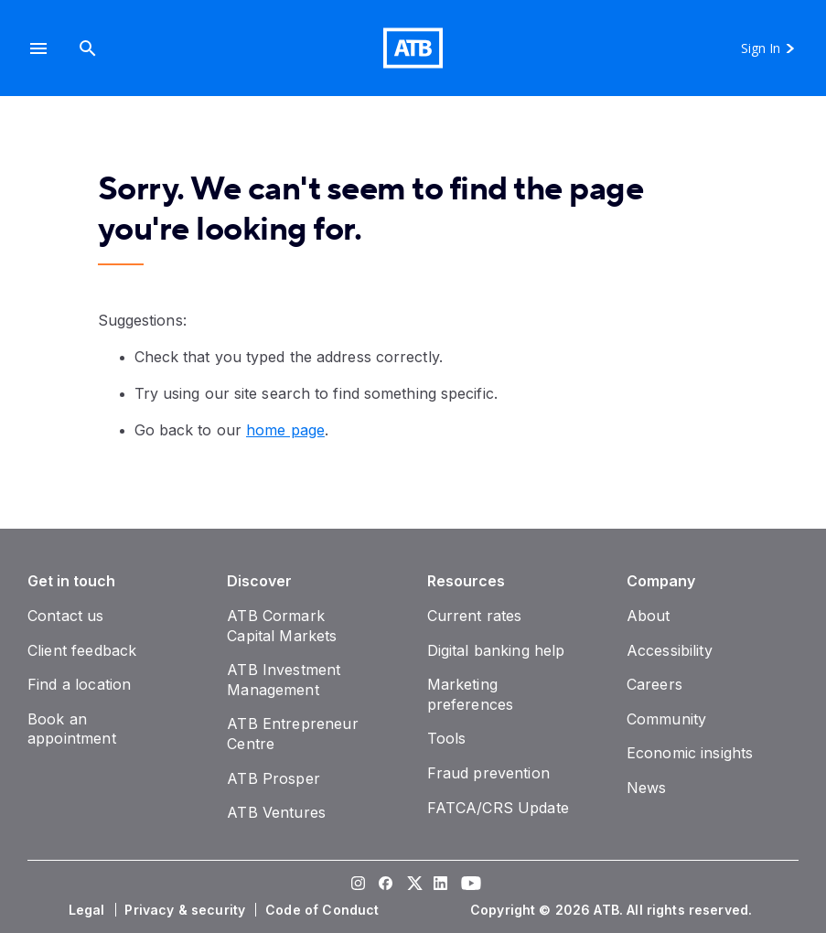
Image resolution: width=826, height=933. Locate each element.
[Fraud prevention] (488, 773)
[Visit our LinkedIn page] (441, 885)
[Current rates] (474, 615)
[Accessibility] (670, 650)
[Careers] (654, 684)
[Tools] (447, 738)
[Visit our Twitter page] (413, 885)
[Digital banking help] (496, 650)
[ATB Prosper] (273, 778)
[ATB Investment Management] (283, 679)
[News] (647, 787)
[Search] (88, 48)
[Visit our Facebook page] (386, 885)
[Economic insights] (690, 753)
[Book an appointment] (71, 729)
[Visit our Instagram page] (358, 885)
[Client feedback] (81, 650)
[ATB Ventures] (276, 812)
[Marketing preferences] (470, 694)
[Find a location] (79, 684)
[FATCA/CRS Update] (498, 808)
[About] (648, 615)
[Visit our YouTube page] (468, 885)
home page (285, 430)
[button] (38, 48)
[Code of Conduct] (324, 910)
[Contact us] (65, 615)
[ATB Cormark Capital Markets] (282, 625)
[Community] (666, 719)
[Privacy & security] (186, 910)
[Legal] (88, 910)
